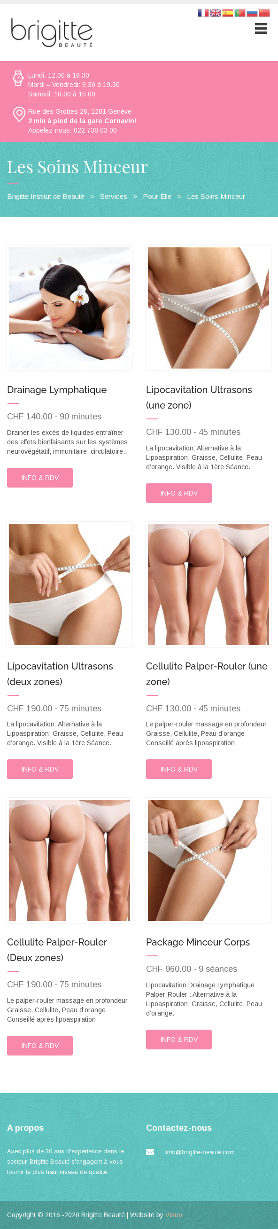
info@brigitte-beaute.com (200, 1153)
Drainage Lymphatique (57, 389)
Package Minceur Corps (198, 943)
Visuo (173, 1216)
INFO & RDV (40, 477)
